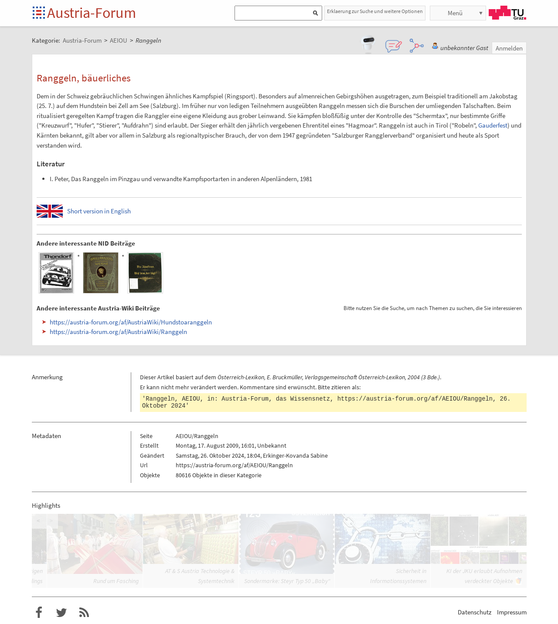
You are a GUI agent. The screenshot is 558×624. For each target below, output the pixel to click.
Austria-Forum (91, 12)
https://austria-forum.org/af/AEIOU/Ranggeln (415, 398)
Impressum (512, 612)
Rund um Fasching (116, 581)
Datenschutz (474, 612)
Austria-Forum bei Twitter (61, 613)
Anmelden (509, 48)
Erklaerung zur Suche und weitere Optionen (375, 11)
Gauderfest (492, 125)
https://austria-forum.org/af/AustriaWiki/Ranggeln (118, 331)
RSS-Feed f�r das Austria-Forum (84, 613)
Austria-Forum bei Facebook (39, 613)
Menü (455, 13)
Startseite (39, 13)
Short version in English (99, 211)
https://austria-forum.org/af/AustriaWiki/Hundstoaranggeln (131, 322)
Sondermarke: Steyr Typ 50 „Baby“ (287, 581)
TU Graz (507, 13)
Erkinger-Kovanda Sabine (295, 455)
